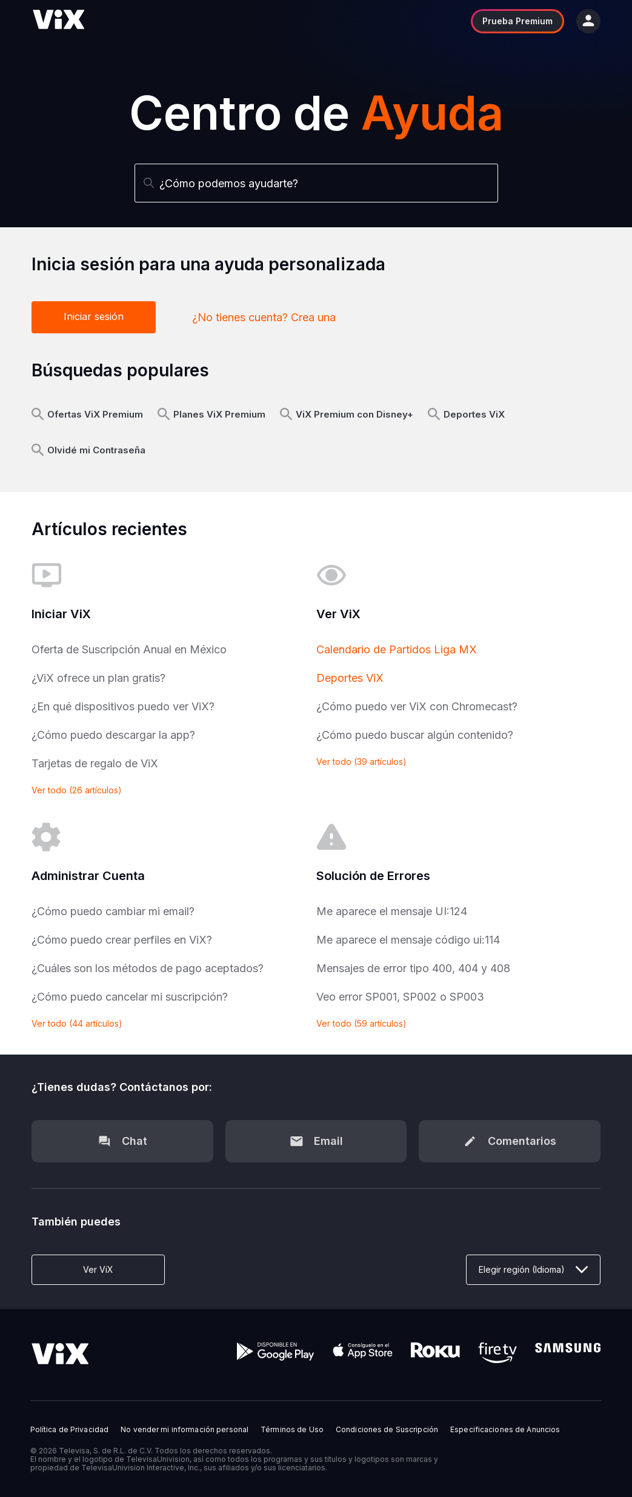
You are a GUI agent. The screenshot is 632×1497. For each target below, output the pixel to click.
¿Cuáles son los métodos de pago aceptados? (148, 968)
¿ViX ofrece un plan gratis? (98, 678)
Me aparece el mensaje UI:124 (391, 911)
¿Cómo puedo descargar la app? (113, 734)
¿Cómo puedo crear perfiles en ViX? (122, 939)
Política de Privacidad (69, 1429)
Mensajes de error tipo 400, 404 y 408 (413, 968)
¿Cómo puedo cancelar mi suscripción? (130, 996)
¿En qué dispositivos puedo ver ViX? (123, 706)
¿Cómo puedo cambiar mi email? (113, 911)
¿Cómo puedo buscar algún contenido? (414, 734)
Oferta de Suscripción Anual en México (129, 649)
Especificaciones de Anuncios (505, 1429)
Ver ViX (98, 1269)
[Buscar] (316, 183)
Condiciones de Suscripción (387, 1429)
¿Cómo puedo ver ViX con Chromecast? (416, 706)
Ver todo (77, 790)
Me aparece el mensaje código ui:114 (408, 939)
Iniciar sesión (94, 316)
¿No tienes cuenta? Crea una (264, 317)
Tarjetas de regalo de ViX (95, 763)
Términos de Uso (292, 1429)
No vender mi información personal (184, 1429)
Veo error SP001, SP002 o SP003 (400, 996)
